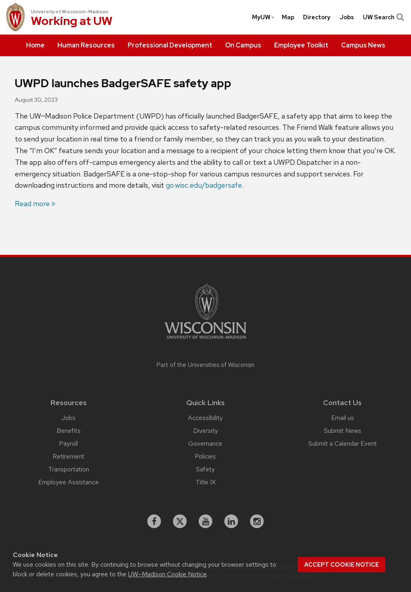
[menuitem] (35, 45)
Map (288, 17)
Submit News (342, 430)
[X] (180, 521)
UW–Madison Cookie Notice (167, 574)
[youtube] (205, 521)
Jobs (347, 17)
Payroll (68, 443)
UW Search (383, 17)
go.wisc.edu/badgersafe (204, 185)
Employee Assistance (68, 482)
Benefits (69, 430)
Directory (316, 17)
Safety (205, 469)
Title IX (205, 482)
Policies (205, 456)
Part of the (205, 365)
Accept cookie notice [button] (341, 565)
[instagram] (257, 521)
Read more (32, 203)
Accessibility (205, 418)
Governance (205, 443)
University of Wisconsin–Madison (69, 11)
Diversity (205, 430)
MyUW (263, 17)
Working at (71, 22)
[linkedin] (231, 521)
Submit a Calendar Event (342, 443)
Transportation (68, 469)
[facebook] (154, 521)
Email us (342, 418)
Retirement (68, 456)
